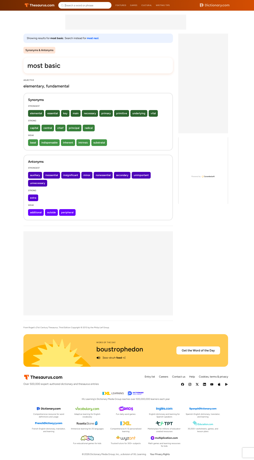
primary (106, 113)
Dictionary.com (214, 5)
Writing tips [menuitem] (163, 5)
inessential (51, 175)
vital (153, 113)
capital (34, 128)
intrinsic (83, 142)
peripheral (67, 212)
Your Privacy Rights (160, 454)
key (65, 113)
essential (52, 113)
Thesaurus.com (39, 5)
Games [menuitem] (133, 5)
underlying (138, 113)
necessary (90, 113)
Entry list (150, 376)
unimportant (141, 175)
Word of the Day (106, 342)
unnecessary (37, 183)
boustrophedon (119, 349)
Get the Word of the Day (198, 350)
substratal (99, 142)
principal (74, 128)
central (48, 128)
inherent (68, 142)
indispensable (49, 142)
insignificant (70, 175)
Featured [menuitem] (120, 5)
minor (86, 175)
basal (33, 142)
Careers (163, 376)
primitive (121, 113)
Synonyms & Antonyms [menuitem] (39, 50)
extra (33, 197)
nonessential (103, 175)
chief (60, 128)
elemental (36, 113)
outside (51, 212)
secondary (122, 175)
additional (36, 212)
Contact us (178, 376)
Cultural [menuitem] (146, 5)
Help (192, 376)
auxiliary (35, 175)
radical (89, 128)
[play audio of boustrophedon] (98, 358)
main (76, 113)
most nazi (93, 38)
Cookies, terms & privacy (213, 376)
